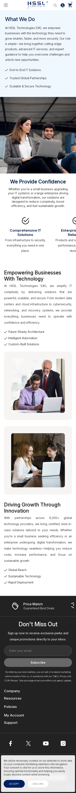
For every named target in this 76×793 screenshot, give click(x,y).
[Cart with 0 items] (70, 5)
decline (38, 784)
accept (14, 784)
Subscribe (38, 662)
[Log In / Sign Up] (63, 5)
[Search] (55, 5)
